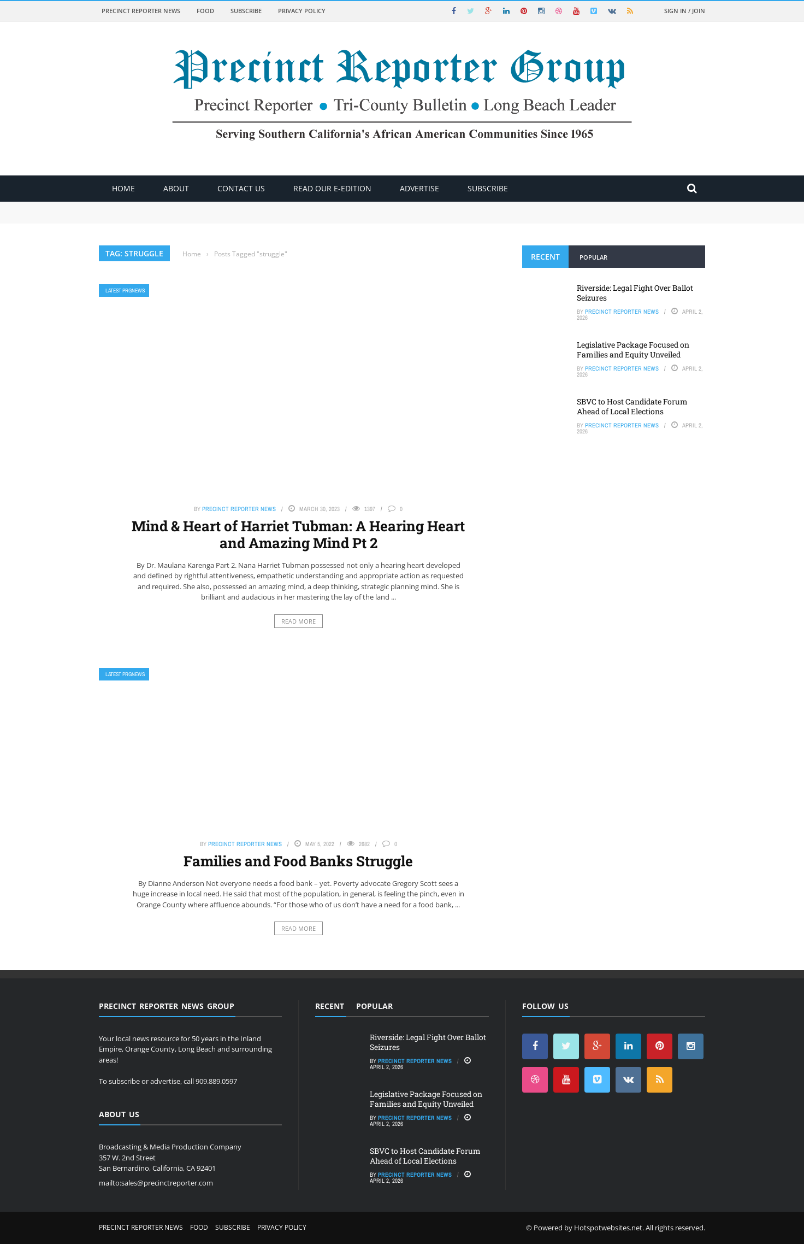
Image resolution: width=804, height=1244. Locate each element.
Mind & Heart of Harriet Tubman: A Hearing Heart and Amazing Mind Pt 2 (298, 534)
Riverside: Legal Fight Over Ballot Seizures (635, 293)
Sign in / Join (684, 11)
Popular (593, 257)
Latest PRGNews (125, 290)
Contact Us (241, 188)
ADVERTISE (419, 188)
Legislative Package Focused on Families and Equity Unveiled (633, 349)
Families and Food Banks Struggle (298, 861)
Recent (545, 256)
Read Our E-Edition (332, 188)
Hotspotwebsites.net (608, 1228)
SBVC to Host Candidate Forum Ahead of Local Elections (632, 406)
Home (123, 188)
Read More (298, 621)
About (176, 188)
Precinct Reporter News (141, 11)
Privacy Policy (302, 11)
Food (205, 11)
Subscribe (246, 11)
